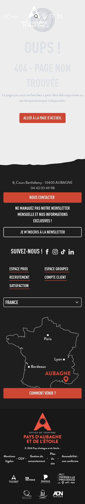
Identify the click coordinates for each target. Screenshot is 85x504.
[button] (36, 16)
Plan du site (52, 459)
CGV (21, 458)
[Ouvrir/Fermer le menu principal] (11, 16)
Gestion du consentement (36, 458)
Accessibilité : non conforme (70, 458)
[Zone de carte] (42, 302)
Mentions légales (9, 458)
